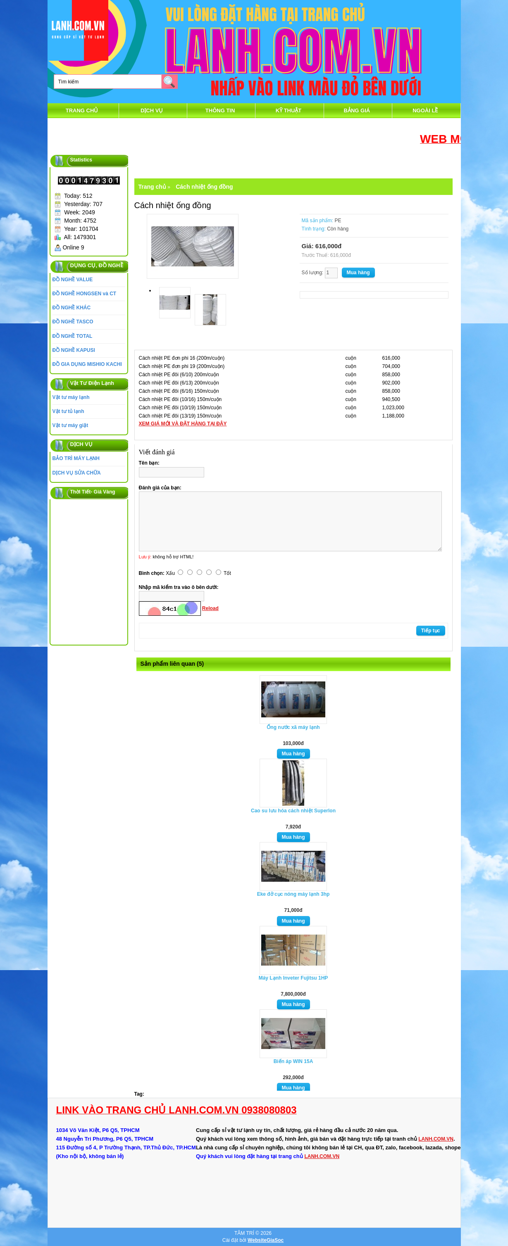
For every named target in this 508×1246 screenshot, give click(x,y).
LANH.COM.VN (435, 1139)
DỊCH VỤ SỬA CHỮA (76, 473)
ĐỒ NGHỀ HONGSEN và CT (84, 294)
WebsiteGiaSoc (266, 1240)
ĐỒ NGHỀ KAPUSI (73, 350)
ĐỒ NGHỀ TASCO (72, 322)
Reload (210, 608)
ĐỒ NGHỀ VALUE (72, 279)
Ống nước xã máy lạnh (293, 727)
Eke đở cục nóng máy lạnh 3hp (293, 894)
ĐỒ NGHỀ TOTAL (72, 336)
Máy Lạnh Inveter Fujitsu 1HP (293, 978)
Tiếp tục (430, 631)
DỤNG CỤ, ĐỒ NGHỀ (96, 265)
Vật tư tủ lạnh (68, 411)
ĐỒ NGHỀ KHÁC (71, 308)
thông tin (220, 110)
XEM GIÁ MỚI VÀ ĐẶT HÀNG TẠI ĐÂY (183, 424)
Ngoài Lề (425, 110)
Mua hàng (293, 754)
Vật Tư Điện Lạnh (92, 383)
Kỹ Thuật (289, 110)
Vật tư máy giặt (70, 425)
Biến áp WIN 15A (293, 1061)
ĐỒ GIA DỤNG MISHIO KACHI (87, 364)
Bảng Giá (357, 110)
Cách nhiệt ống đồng (204, 186)
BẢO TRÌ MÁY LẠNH (76, 458)
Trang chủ (82, 110)
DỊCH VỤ (152, 110)
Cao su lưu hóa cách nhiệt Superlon (293, 811)
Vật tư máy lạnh (71, 397)
